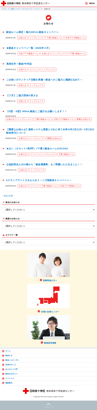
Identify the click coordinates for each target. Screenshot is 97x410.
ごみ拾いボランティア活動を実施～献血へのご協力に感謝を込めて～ (44, 79)
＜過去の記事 (7, 196)
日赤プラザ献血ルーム (75, 38)
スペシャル (9, 378)
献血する (8, 355)
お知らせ (22, 38)
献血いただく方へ (12, 360)
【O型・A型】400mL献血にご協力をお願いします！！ (36, 111)
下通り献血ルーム (54, 38)
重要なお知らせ (83, 119)
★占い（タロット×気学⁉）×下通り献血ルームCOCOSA (37, 148)
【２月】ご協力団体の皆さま (22, 95)
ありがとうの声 (11, 369)
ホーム (4, 9)
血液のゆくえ (10, 365)
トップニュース (36, 38)
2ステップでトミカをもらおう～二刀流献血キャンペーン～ (38, 180)
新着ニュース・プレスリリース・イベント (25, 9)
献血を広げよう (11, 374)
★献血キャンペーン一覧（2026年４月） (28, 48)
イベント (34, 69)
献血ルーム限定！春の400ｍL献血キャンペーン (32, 32)
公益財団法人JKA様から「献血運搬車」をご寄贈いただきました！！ (44, 164)
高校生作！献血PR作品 (19, 64)
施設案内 (8, 383)
